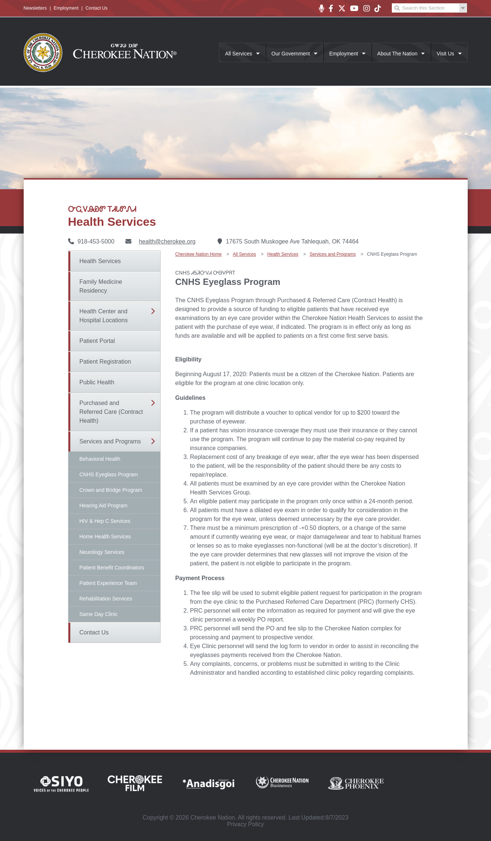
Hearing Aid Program (104, 505)
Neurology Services (102, 552)
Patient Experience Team (108, 583)
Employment (66, 8)
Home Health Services (105, 536)
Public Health (97, 382)
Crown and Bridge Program (111, 490)
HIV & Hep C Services (105, 521)
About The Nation (397, 54)
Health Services (100, 261)
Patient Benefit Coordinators (112, 568)
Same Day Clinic (99, 614)
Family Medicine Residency (101, 286)
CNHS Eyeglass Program (109, 474)
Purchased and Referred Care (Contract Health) (111, 412)
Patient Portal (97, 341)
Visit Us (445, 54)
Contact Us (96, 8)
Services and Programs (110, 441)
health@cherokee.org (167, 241)
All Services (238, 54)
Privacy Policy (245, 824)
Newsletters (35, 8)
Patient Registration (105, 361)
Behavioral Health (100, 459)
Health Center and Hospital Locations (104, 315)
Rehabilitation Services (106, 599)
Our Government (291, 54)
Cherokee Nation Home (198, 254)
